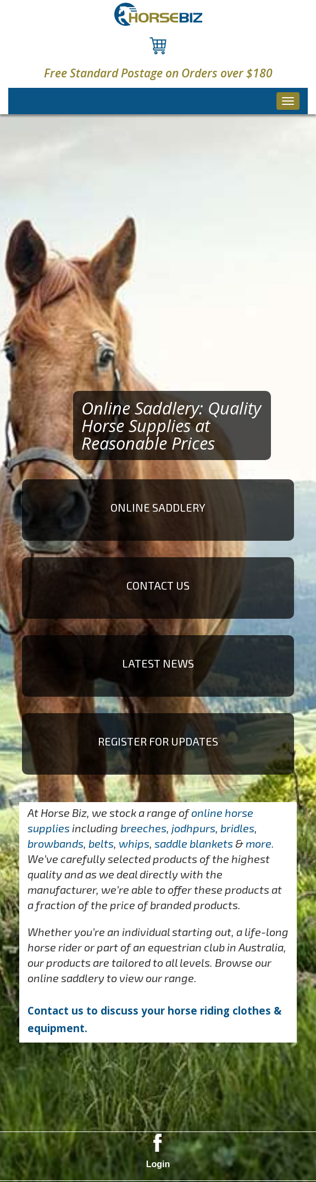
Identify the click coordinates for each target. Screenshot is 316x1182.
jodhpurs (193, 827)
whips (134, 843)
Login (158, 1164)
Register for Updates (158, 741)
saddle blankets (193, 843)
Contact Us (158, 585)
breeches (143, 827)
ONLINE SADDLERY (158, 507)
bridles (237, 827)
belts (101, 843)
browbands (55, 843)
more (258, 843)
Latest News (158, 663)
